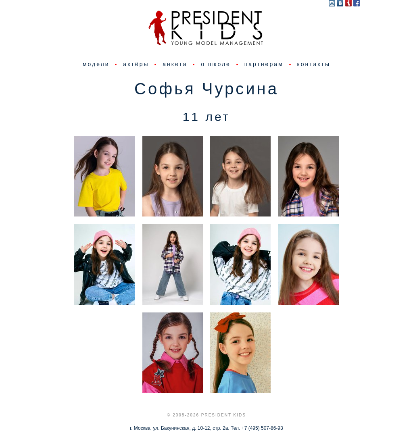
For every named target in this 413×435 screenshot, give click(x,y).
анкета (175, 64)
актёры (136, 64)
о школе (216, 64)
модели (96, 64)
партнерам (264, 64)
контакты (313, 64)
